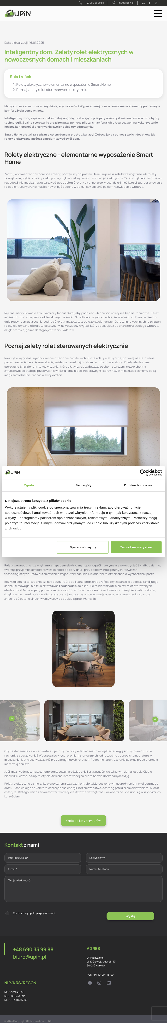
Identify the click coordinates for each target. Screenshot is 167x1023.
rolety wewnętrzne (128, 174)
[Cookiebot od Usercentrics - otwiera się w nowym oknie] (143, 472)
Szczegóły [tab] (83, 485)
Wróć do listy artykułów (83, 821)
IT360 (48, 1017)
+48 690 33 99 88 (88, 3)
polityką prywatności (42, 911)
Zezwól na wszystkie (136, 547)
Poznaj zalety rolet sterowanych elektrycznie (51, 89)
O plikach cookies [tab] (138, 485)
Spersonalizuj (83, 547)
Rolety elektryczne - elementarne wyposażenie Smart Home (63, 84)
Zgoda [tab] (29, 485)
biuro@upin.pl (121, 3)
